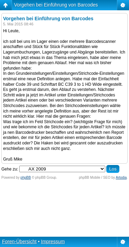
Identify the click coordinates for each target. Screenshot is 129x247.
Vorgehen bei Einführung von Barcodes (56, 5)
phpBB (26, 177)
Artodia (121, 177)
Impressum (53, 241)
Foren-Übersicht (19, 241)
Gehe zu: (9, 169)
